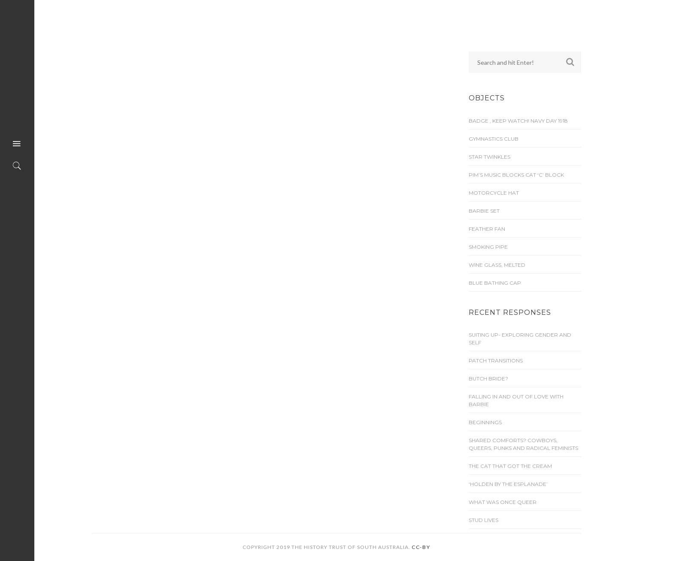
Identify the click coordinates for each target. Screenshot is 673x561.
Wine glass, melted (497, 265)
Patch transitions (496, 360)
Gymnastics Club (493, 139)
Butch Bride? (488, 378)
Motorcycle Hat (494, 193)
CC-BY (421, 547)
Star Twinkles (489, 157)
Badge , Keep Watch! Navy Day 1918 (518, 121)
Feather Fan (487, 229)
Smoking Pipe (488, 247)
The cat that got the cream (510, 466)
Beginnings (485, 422)
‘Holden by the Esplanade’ (508, 484)
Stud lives (483, 520)
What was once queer (503, 502)
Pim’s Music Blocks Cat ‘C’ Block (516, 175)
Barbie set (484, 211)
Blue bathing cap (495, 283)
